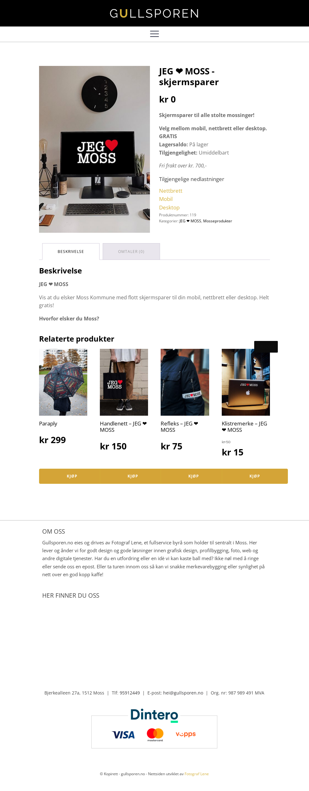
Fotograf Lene (197, 773)
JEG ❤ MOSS (190, 221)
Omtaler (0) (131, 251)
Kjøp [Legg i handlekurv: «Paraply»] (72, 476)
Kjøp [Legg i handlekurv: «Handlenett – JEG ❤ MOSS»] (133, 476)
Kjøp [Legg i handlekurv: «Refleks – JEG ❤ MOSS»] (193, 476)
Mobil (166, 198)
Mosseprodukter (217, 221)
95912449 (130, 693)
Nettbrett (170, 190)
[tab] (71, 251)
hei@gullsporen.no (183, 693)
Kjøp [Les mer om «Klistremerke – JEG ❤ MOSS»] (254, 476)
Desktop (169, 207)
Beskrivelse (71, 251)
